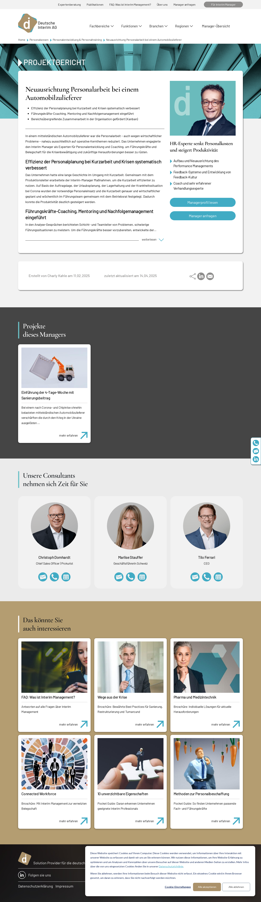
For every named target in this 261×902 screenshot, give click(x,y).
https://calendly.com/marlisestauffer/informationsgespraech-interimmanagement (142, 576)
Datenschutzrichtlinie (171, 866)
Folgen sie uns (34, 875)
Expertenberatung (69, 4)
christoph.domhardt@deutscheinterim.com (42, 576)
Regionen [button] (182, 26)
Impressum (64, 886)
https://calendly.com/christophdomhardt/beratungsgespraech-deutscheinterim (66, 576)
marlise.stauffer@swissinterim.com (118, 576)
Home (21, 39)
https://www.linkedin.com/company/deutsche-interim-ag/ (256, 459)
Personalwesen (39, 39)
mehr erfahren (74, 433)
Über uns (162, 4)
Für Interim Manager (223, 4)
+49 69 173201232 (54, 576)
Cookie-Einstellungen (178, 886)
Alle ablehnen (236, 886)
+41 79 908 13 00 (130, 576)
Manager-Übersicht (216, 26)
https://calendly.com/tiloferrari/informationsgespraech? (218, 576)
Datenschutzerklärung (35, 886)
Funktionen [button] (129, 26)
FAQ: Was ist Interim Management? (130, 4)
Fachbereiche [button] (99, 26)
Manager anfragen (184, 4)
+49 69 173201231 (206, 576)
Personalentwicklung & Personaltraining (77, 39)
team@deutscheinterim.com (256, 451)
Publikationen (95, 4)
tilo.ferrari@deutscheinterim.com (195, 576)
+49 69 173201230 (256, 443)
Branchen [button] (156, 26)
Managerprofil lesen (202, 202)
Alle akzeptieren (207, 886)
